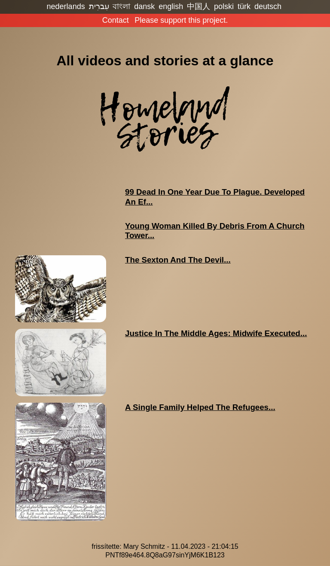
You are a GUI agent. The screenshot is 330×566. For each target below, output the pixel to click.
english (171, 6)
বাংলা (121, 6)
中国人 (198, 6)
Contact (115, 20)
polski (224, 6)
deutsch (267, 6)
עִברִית (99, 6)
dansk (144, 6)
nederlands (66, 6)
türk (244, 6)
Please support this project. (181, 20)
